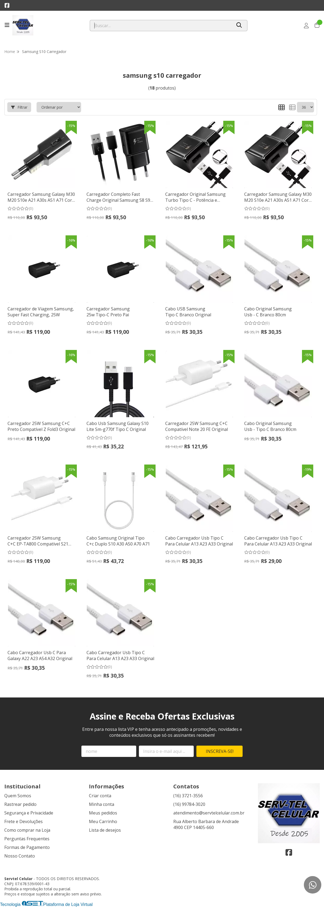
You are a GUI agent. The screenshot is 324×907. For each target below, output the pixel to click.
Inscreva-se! (219, 751)
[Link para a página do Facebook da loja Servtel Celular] (7, 5)
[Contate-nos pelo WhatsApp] (312, 885)
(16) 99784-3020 (189, 804)
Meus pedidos (103, 813)
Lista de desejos (105, 830)
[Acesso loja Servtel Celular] (306, 25)
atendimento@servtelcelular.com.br (208, 813)
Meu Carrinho (103, 821)
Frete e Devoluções (23, 821)
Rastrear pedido (20, 804)
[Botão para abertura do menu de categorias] (7, 25)
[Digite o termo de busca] (161, 25)
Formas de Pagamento (27, 847)
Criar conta (100, 796)
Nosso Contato (19, 856)
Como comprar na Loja (27, 830)
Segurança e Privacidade (28, 813)
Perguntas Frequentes (26, 839)
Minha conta (101, 804)
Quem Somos (17, 796)
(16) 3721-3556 (188, 796)
